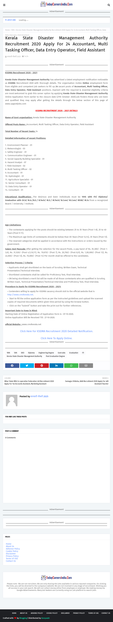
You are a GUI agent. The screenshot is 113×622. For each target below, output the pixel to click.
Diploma (31, 353)
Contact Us (11, 561)
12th (15, 353)
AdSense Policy (13, 549)
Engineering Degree (46, 353)
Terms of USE (12, 558)
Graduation (73, 353)
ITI (83, 353)
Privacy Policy (12, 556)
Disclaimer (11, 553)
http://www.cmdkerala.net (20, 294)
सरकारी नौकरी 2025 (14, 56)
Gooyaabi (45, 618)
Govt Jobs (61, 353)
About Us (10, 546)
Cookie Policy (12, 551)
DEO (22, 353)
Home (7, 30)
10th (13, 30)
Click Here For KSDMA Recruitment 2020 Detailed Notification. (56, 331)
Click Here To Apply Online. (56, 338)
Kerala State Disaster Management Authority (24, 356)
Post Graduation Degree (55, 356)
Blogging (23, 618)
